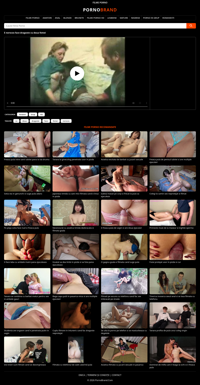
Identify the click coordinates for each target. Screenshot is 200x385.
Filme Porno (32, 17)
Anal (57, 17)
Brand (100, 10)
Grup (33, 114)
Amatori (47, 17)
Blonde (67, 17)
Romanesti (168, 17)
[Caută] (191, 26)
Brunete (79, 17)
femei (55, 121)
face (46, 121)
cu (16, 121)
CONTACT (116, 375)
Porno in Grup (151, 17)
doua (24, 121)
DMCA (82, 375)
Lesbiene (112, 17)
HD (41, 114)
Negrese (135, 17)
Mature (124, 17)
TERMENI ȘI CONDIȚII (98, 375)
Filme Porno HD (95, 17)
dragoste (35, 121)
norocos (66, 121)
